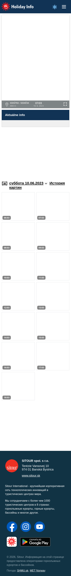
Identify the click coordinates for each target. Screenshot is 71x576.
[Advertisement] (35, 152)
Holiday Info (14, 4)
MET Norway (37, 570)
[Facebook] (12, 527)
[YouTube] (39, 527)
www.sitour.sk (31, 475)
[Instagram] (25, 527)
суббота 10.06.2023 (28, 183)
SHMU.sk (23, 570)
